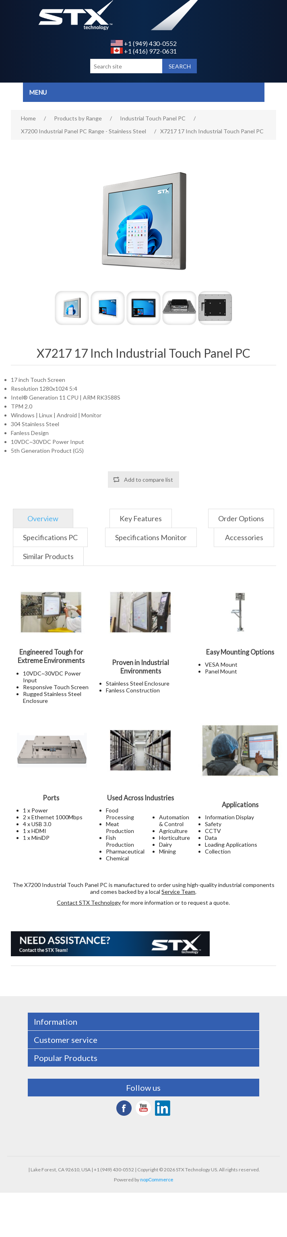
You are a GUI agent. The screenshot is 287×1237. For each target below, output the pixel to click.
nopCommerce (156, 1180)
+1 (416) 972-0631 (144, 51)
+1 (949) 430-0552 (144, 43)
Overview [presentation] (42, 518)
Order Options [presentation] (241, 518)
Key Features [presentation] (141, 518)
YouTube (143, 1108)
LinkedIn (162, 1108)
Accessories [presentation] (244, 537)
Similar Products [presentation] (48, 556)
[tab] (43, 518)
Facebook (124, 1108)
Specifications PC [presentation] (50, 537)
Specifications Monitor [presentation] (151, 537)
